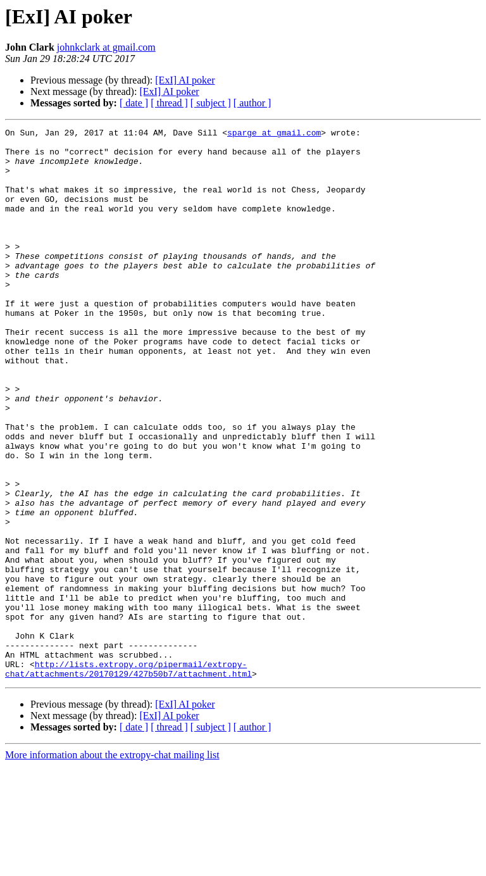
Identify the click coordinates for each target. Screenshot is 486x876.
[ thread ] (169, 102)
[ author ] (252, 102)
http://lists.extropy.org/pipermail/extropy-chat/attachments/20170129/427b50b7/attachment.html (128, 777)
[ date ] (134, 102)
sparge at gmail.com (274, 134)
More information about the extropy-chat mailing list (112, 865)
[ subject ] (210, 102)
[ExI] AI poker (185, 80)
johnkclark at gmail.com (106, 47)
